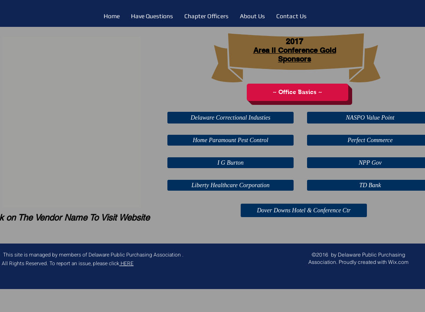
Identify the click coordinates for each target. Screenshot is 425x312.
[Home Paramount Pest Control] (230, 140)
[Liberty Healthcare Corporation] (230, 185)
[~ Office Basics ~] (297, 92)
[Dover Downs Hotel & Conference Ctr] (304, 210)
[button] (72, 122)
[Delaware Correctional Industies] (230, 118)
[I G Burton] (230, 162)
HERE (126, 263)
